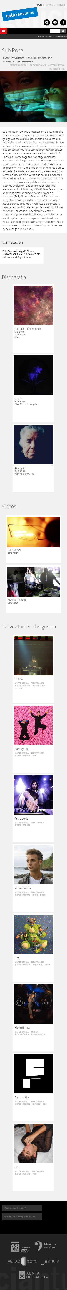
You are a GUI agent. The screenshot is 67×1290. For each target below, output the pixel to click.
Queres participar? (15, 1208)
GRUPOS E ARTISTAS (47, 36)
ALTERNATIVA (56, 65)
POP (34, 755)
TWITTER (31, 57)
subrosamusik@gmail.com (17, 257)
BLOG (6, 57)
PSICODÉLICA (57, 69)
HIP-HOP (36, 1104)
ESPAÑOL (50, 5)
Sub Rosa (12, 51)
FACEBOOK (17, 57)
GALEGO (40, 5)
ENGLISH (61, 5)
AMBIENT (35, 1031)
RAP (45, 1104)
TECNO (18, 688)
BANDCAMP (45, 57)
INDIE (35, 894)
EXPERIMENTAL (19, 65)
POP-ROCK (37, 964)
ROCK (43, 894)
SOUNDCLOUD (11, 61)
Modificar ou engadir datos (19, 1216)
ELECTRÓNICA (38, 65)
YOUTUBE (27, 61)
